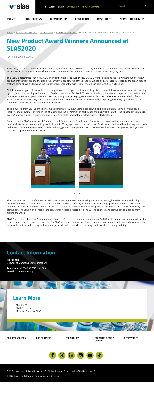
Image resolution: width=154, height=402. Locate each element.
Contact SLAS (131, 362)
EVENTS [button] (11, 19)
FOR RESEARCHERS (16, 338)
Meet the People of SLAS (28, 311)
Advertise (41, 354)
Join (44, 6)
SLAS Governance (25, 308)
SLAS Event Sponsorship (42, 350)
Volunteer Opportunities (131, 353)
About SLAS (22, 304)
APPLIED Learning (90, 6)
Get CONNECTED (133, 358)
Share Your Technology (71, 350)
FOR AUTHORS (72, 338)
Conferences (13, 355)
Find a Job (100, 358)
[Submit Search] (146, 6)
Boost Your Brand (45, 344)
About (52, 6)
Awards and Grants (105, 354)
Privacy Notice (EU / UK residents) (79, 390)
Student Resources (105, 347)
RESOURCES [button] (104, 19)
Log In (61, 6)
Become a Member (105, 350)
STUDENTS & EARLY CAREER (104, 339)
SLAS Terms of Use (15, 390)
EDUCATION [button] (82, 19)
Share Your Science (75, 344)
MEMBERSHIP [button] (58, 19)
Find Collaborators (16, 344)
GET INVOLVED (131, 338)
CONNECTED (73, 6)
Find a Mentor (102, 362)
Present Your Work (75, 354)
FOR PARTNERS (43, 338)
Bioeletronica (24, 77)
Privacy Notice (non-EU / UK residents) (44, 390)
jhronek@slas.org (24, 271)
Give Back (129, 348)
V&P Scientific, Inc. (63, 77)
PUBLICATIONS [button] (33, 19)
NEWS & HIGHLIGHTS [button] (132, 19)
